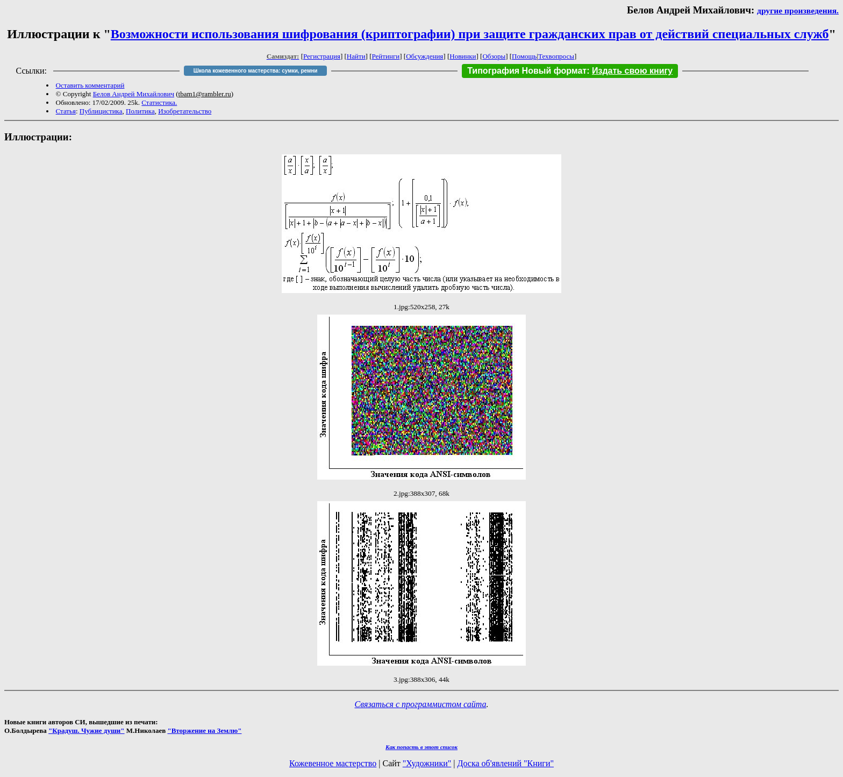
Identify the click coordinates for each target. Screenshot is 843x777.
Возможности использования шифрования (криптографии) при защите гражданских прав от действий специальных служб (470, 34)
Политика (140, 111)
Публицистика (101, 111)
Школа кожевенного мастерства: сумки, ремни (256, 71)
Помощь (524, 56)
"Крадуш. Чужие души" (86, 730)
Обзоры (493, 56)
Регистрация (321, 56)
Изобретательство (184, 111)
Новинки (462, 56)
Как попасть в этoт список (421, 747)
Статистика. (159, 102)
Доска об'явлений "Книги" (505, 763)
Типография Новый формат (527, 70)
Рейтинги (386, 56)
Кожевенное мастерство (332, 763)
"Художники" (427, 763)
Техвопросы (556, 56)
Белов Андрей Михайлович (133, 94)
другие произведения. (798, 10)
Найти (356, 56)
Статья (66, 111)
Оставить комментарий (90, 85)
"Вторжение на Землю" (204, 730)
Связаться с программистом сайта (421, 704)
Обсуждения (424, 56)
